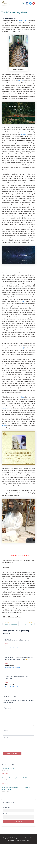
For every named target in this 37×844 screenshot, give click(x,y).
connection (5, 408)
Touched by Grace (8, 768)
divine (4, 425)
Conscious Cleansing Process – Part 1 (14, 778)
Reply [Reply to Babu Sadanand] (6, 682)
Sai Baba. (23, 134)
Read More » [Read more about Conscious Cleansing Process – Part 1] (5, 783)
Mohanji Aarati (22, 20)
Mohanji (21, 81)
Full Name (6, 807)
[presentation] (17, 748)
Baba (22, 301)
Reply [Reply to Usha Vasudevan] (6, 663)
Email (5, 814)
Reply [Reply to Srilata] (6, 643)
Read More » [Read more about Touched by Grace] (5, 773)
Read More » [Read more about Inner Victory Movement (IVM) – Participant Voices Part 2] (5, 795)
